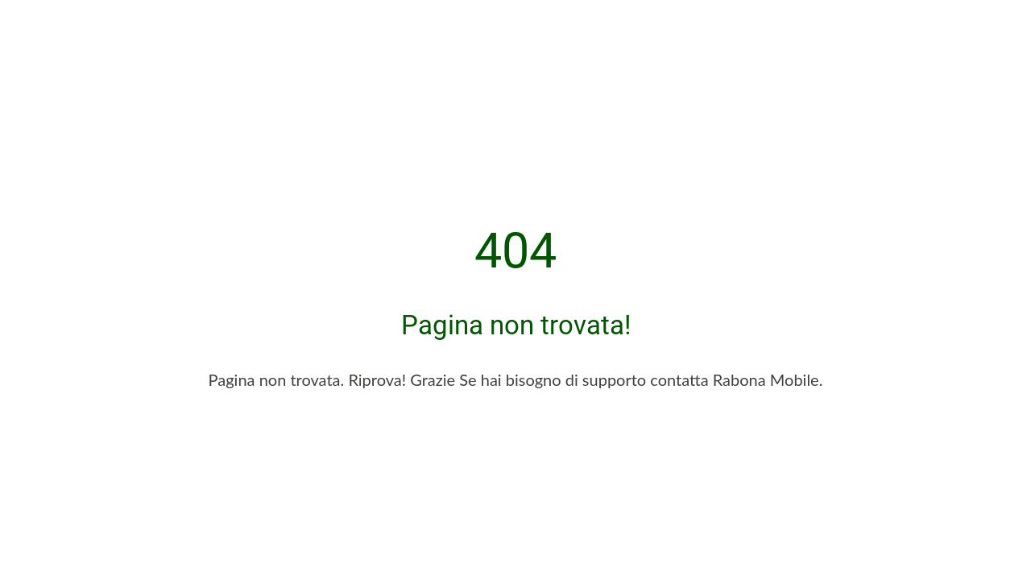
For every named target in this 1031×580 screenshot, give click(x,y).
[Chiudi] (25, 25)
